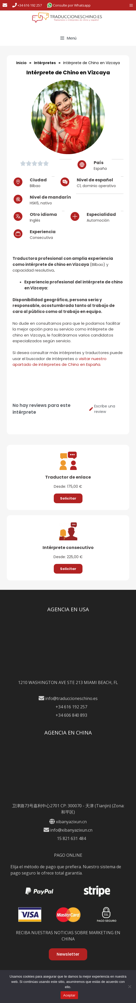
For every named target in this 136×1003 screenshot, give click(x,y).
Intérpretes (45, 62)
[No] (129, 986)
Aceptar (69, 995)
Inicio (21, 62)
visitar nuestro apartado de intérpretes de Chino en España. (60, 361)
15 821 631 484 (68, 838)
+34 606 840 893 (68, 715)
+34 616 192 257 (27, 5)
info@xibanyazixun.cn (68, 830)
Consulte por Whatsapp (69, 5)
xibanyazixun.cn (71, 822)
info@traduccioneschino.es (68, 698)
